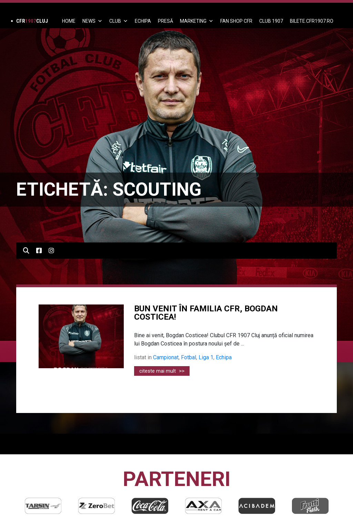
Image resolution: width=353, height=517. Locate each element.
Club (118, 21)
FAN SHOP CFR (236, 21)
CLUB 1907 (271, 21)
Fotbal (188, 357)
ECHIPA (143, 21)
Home (68, 21)
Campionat (166, 357)
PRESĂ (165, 21)
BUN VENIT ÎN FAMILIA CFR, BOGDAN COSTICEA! (206, 312)
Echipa (224, 357)
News (92, 21)
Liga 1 (206, 357)
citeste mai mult (161, 371)
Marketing (196, 21)
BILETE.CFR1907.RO (311, 21)
